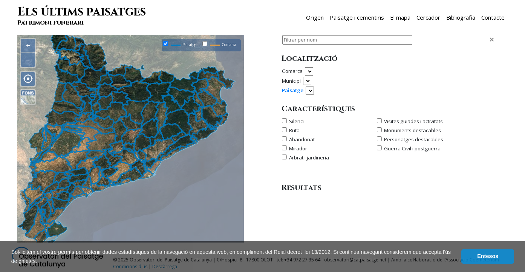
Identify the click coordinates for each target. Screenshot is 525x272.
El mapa (400, 17)
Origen (315, 17)
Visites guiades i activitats (413, 121)
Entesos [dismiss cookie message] (487, 256)
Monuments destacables (412, 130)
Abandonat (302, 139)
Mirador (298, 148)
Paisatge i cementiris (357, 17)
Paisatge (292, 90)
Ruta (294, 130)
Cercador (428, 17)
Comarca (292, 71)
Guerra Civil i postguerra (412, 148)
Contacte (493, 17)
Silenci (296, 121)
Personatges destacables (413, 139)
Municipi (291, 80)
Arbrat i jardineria (309, 157)
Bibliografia (460, 17)
